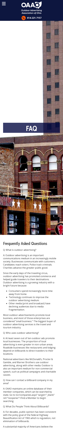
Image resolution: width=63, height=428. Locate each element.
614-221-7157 (34, 17)
